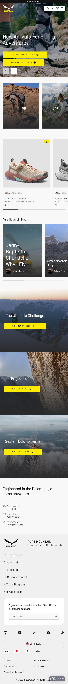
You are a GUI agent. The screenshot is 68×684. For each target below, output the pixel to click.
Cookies (7, 660)
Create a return (13, 562)
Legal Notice (39, 666)
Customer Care (13, 555)
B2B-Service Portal (15, 577)
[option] (7, 192)
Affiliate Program (14, 584)
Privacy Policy (9, 666)
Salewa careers (13, 592)
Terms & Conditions (42, 660)
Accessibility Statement (14, 672)
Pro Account (11, 570)
